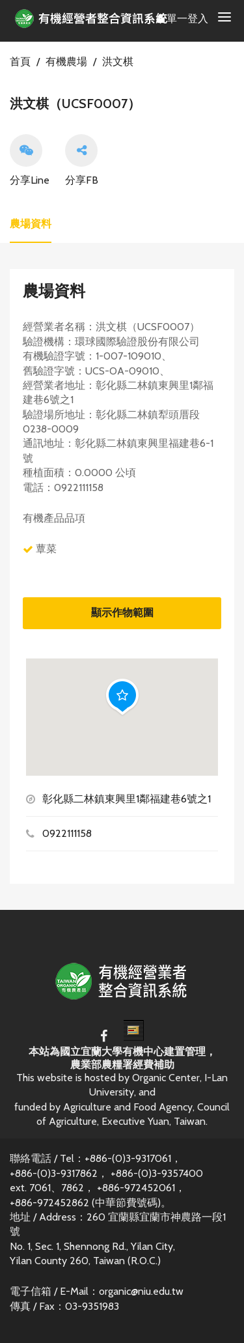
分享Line (29, 160)
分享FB (81, 160)
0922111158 (67, 833)
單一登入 (182, 18)
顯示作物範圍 (122, 612)
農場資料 (30, 224)
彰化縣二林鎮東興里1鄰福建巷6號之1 (126, 799)
